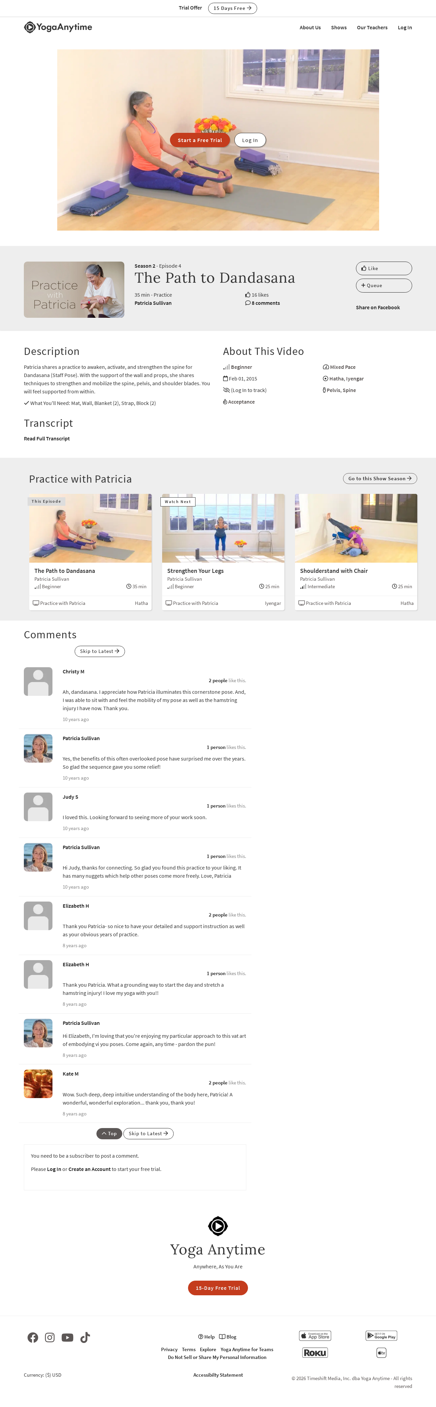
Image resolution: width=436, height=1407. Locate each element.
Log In (405, 27)
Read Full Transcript (47, 438)
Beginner (241, 366)
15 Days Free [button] (233, 8)
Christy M (73, 671)
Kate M (71, 1073)
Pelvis (333, 390)
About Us (310, 27)
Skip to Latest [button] (100, 651)
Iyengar (355, 378)
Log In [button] (250, 140)
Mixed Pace (343, 366)
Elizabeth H (76, 905)
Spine (349, 390)
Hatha (336, 378)
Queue (371, 285)
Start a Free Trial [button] (200, 140)
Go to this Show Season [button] (380, 478)
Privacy (169, 1349)
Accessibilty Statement (218, 1375)
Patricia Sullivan (153, 302)
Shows (339, 27)
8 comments (266, 302)
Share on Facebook (378, 307)
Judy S (70, 796)
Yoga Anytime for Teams (247, 1349)
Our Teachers (372, 27)
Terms (189, 1349)
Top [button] (109, 1133)
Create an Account (89, 1169)
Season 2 (145, 265)
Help (206, 1336)
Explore (208, 1349)
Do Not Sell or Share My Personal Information (217, 1357)
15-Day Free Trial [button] (218, 1287)
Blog (227, 1336)
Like (369, 268)
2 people (218, 680)
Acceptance (241, 401)
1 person (216, 747)
